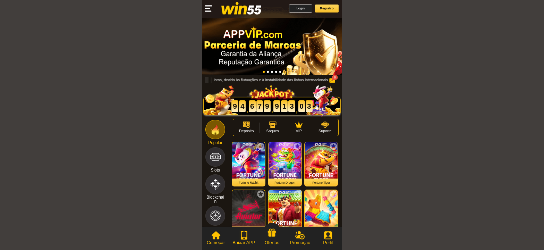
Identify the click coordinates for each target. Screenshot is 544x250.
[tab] (216, 238)
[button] (300, 8)
